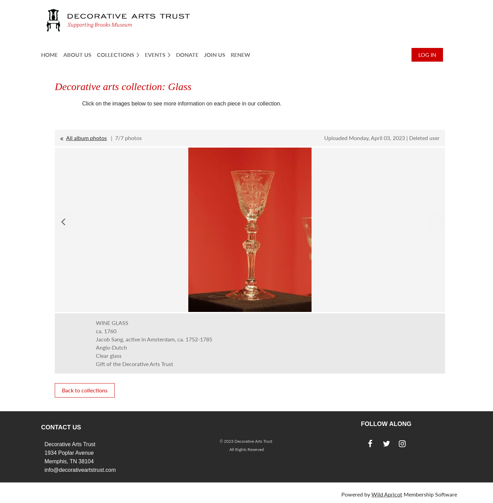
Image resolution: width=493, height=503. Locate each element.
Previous (63, 221)
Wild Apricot (386, 494)
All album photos (86, 138)
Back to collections (85, 390)
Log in (427, 54)
